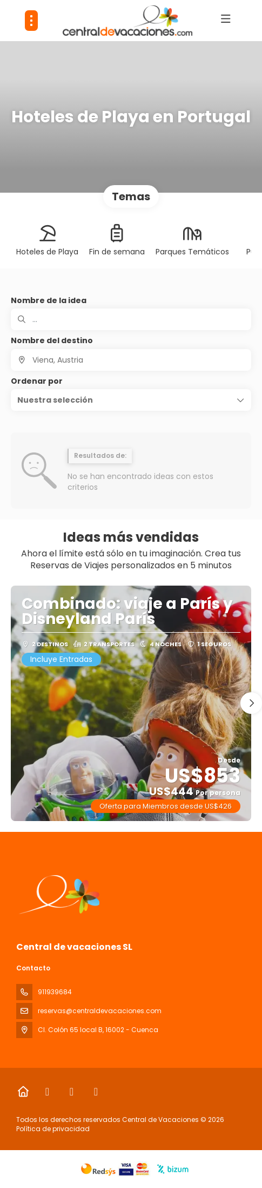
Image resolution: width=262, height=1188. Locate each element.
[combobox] (131, 360)
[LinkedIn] (96, 1091)
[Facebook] (47, 1091)
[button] (131, 400)
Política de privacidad (53, 1128)
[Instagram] (71, 1091)
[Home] (23, 1091)
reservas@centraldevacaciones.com (100, 1010)
